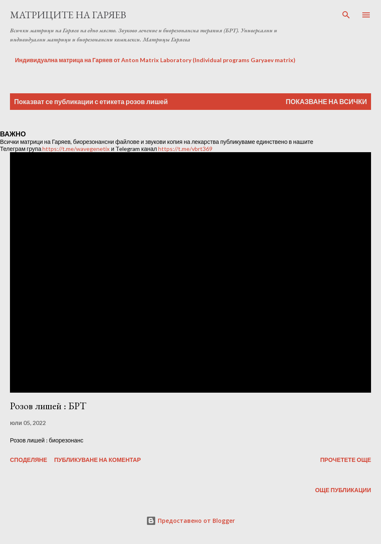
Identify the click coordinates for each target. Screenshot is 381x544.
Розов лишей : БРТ (48, 405)
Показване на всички (326, 101)
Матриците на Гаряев (68, 14)
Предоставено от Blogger (190, 521)
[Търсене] (346, 15)
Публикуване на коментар (97, 459)
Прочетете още (345, 459)
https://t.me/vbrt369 (185, 148)
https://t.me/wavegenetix (76, 148)
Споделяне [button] (28, 459)
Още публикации (343, 489)
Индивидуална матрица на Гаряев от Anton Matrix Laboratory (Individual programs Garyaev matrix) (155, 59)
